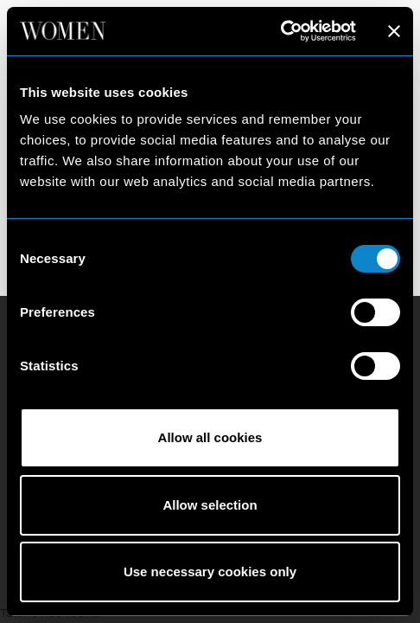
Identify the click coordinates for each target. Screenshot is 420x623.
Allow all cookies (210, 437)
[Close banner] (394, 31)
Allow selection (209, 505)
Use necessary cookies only (210, 571)
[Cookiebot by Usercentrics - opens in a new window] (280, 31)
